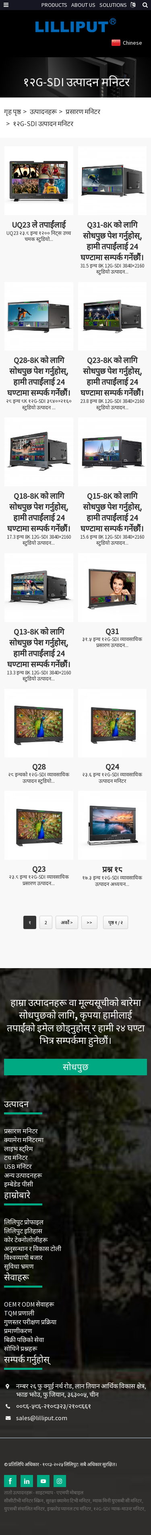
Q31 (112, 631)
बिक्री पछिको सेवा (24, 1340)
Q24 (112, 766)
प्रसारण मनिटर (83, 111)
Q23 (39, 869)
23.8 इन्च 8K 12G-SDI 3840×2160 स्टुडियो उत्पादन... (112, 404)
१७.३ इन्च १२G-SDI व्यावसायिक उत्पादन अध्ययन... (112, 881)
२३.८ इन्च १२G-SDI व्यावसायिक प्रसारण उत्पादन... (39, 880)
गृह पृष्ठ (12, 111)
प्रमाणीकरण (18, 1331)
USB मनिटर (18, 1166)
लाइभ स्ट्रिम (18, 1149)
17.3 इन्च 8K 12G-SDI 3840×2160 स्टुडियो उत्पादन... (39, 540)
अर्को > (67, 922)
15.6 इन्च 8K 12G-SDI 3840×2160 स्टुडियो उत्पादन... (112, 540)
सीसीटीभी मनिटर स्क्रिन (23, 1501)
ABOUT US (83, 4)
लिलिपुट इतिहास (23, 1231)
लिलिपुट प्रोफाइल (23, 1222)
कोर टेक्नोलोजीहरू (26, 1240)
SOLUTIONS (113, 4)
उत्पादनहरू (43, 111)
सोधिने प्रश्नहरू (20, 1348)
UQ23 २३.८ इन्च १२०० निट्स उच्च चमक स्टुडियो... (38, 236)
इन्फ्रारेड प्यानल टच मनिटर (69, 1509)
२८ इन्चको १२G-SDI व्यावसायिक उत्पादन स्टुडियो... (38, 778)
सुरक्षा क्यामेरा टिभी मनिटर (68, 1501)
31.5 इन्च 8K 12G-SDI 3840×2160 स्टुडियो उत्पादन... (112, 269)
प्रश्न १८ (112, 869)
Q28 (39, 766)
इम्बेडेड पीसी (18, 1184)
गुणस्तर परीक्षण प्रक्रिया (30, 1322)
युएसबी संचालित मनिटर (24, 1509)
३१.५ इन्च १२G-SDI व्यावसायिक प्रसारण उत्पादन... (112, 642)
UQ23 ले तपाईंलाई (39, 225)
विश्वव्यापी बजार (23, 1257)
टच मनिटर (16, 1157)
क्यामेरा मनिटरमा (23, 1140)
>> (89, 922)
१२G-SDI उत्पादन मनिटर (76, 81)
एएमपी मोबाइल (69, 1492)
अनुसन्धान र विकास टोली (32, 1249)
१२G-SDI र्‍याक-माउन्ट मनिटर (118, 1509)
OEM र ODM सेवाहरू (29, 1304)
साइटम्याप (44, 1492)
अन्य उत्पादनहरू (23, 1175)
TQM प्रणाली (19, 1313)
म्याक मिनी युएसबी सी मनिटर (117, 1501)
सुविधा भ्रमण (19, 1266)
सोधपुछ (75, 1066)
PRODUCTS (54, 4)
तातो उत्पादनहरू (18, 1492)
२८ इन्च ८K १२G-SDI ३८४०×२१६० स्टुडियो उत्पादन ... (39, 404)
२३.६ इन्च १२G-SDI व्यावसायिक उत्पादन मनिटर (112, 778)
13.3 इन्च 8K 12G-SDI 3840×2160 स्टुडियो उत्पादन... (39, 676)
